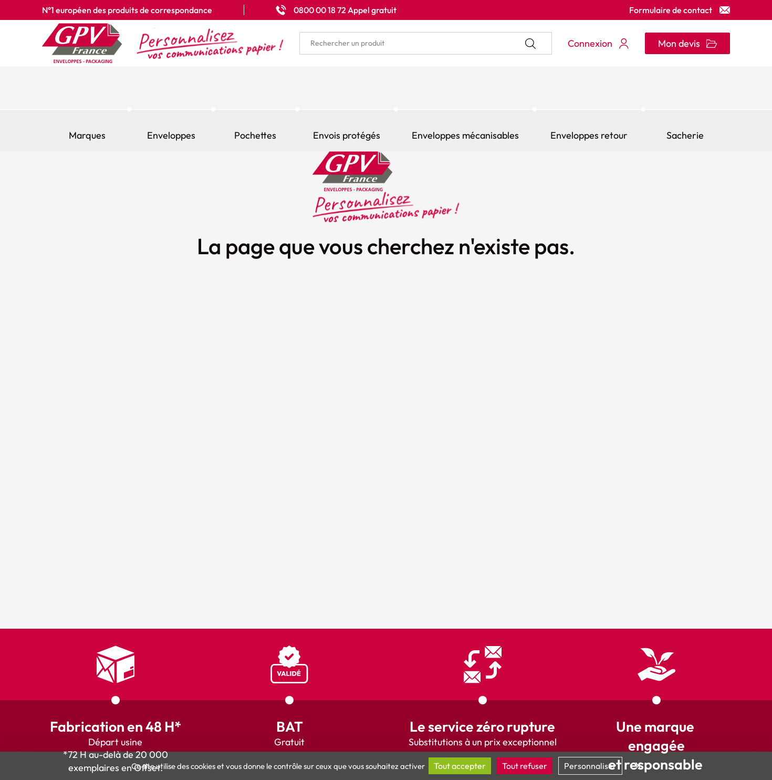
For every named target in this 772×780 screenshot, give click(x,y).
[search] (425, 43)
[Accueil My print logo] (163, 43)
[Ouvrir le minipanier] (687, 43)
